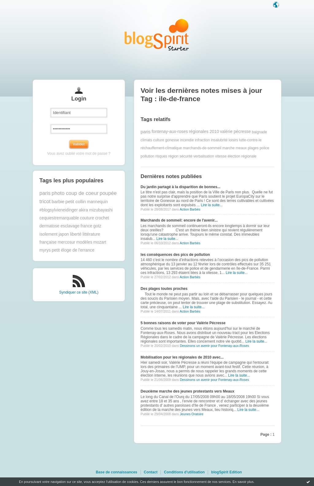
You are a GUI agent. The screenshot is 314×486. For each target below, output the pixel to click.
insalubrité (219, 140)
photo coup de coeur (75, 193)
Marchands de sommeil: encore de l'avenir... (179, 220)
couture (87, 218)
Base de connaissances (116, 472)
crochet (102, 218)
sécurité (185, 156)
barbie (58, 201)
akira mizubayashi (96, 210)
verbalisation (203, 156)
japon (64, 234)
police (264, 148)
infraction (202, 140)
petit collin (75, 201)
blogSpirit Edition (226, 472)
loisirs (233, 140)
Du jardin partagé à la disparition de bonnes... (180, 187)
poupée (108, 193)
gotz (97, 226)
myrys (45, 250)
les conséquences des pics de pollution (175, 254)
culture (158, 140)
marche (228, 148)
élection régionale (242, 156)
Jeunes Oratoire (191, 414)
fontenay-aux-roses (169, 131)
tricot (45, 201)
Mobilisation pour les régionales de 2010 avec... (182, 357)
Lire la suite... (212, 205)
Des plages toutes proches (164, 289)
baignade (259, 132)
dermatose (49, 226)
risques (161, 156)
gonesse (172, 140)
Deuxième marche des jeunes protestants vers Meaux (187, 391)
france (86, 226)
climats (146, 140)
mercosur (66, 242)
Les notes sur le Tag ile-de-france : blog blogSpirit (157, 34)
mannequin (97, 201)
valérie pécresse (235, 131)
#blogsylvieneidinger (59, 210)
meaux (241, 148)
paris (45, 193)
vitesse (220, 156)
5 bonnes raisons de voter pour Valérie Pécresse (183, 323)
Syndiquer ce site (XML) (78, 292)
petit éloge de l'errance (73, 250)
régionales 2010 (204, 131)
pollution (148, 156)
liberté (76, 234)
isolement (49, 234)
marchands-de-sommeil (202, 148)
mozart (99, 242)
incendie (187, 140)
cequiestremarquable (59, 218)
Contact (151, 472)
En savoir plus (242, 482)
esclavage (69, 226)
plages (253, 148)
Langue (276, 5)
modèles (84, 242)
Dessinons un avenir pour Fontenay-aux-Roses (214, 345)
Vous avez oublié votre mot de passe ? (78, 153)
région (173, 156)
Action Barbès (190, 209)
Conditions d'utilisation (184, 472)
